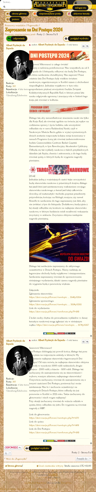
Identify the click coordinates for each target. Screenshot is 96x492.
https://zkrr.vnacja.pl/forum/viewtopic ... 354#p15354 (55, 297)
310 (14, 86)
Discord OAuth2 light (41, 477)
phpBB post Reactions (35, 482)
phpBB (31, 472)
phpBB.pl (53, 474)
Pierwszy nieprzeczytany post (20, 34)
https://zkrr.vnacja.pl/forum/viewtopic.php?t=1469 (54, 425)
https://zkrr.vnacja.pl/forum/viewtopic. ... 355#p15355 (55, 304)
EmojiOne (66, 482)
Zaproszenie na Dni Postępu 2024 (33, 30)
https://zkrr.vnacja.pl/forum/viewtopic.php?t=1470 (54, 418)
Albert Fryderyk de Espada (15, 47)
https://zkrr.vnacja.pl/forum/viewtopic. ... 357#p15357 (63, 325)
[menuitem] (82, 5)
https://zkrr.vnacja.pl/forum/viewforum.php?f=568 (54, 311)
